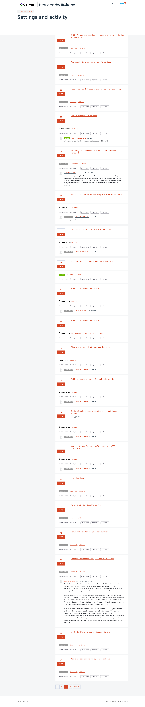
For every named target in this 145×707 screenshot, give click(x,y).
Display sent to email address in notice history (91, 347)
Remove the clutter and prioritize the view (89, 532)
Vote (61, 40)
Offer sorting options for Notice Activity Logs (91, 229)
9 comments (64, 207)
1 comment (73, 75)
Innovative (113, 701)
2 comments (64, 242)
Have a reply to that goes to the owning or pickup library (96, 89)
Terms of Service (123, 701)
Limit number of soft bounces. (84, 116)
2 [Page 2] (61, 686)
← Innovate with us (25, 11)
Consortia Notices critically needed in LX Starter (92, 559)
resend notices (77, 478)
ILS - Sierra (74, 333)
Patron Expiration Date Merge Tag (86, 505)
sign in (122, 3)
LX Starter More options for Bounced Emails (90, 632)
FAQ (107, 701)
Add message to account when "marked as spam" (92, 261)
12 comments (74, 163)
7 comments (70, 274)
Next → (76, 686)
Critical (106, 53)
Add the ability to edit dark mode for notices (91, 62)
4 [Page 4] (70, 686)
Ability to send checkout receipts (85, 288)
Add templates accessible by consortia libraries (91, 659)
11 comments (73, 571)
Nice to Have (85, 53)
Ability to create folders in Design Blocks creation (93, 379)
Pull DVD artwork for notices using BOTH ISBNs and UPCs (96, 194)
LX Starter (82, 48)
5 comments (64, 128)
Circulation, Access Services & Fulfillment (91, 333)
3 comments (73, 48)
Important (95, 53)
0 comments (64, 392)
